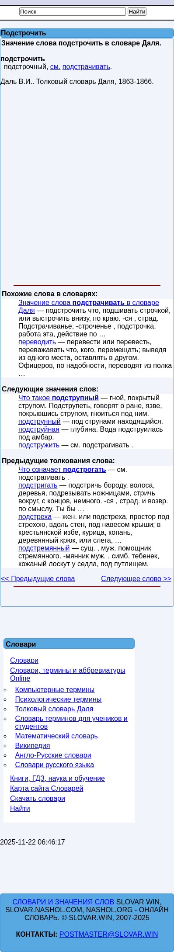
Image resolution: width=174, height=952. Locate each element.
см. (55, 66)
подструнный (39, 421)
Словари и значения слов (63, 902)
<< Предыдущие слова (38, 578)
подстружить (38, 445)
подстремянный (44, 548)
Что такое (58, 398)
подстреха (35, 516)
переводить (37, 342)
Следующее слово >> (136, 578)
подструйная (38, 429)
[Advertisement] (86, 186)
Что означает (62, 469)
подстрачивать (86, 66)
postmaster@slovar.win (108, 934)
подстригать (37, 485)
